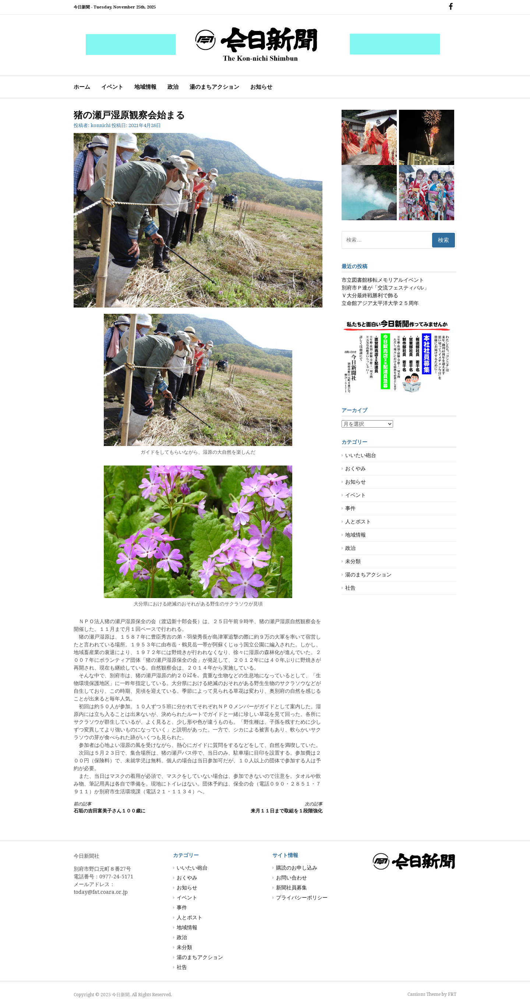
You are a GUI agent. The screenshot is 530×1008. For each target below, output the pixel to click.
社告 (350, 588)
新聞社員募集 (291, 888)
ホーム (82, 87)
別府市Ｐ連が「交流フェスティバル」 (385, 288)
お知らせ (261, 87)
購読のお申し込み (296, 868)
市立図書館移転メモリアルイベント (383, 280)
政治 (173, 87)
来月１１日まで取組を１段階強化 (266, 807)
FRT (452, 994)
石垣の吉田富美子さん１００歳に (130, 807)
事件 (350, 508)
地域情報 (145, 87)
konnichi (100, 125)
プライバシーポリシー (302, 897)
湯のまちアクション (214, 87)
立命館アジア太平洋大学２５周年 (380, 303)
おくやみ (355, 468)
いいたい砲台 (360, 455)
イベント (112, 87)
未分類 (353, 561)
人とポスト (358, 521)
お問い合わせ (291, 878)
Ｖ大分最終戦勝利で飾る (370, 295)
